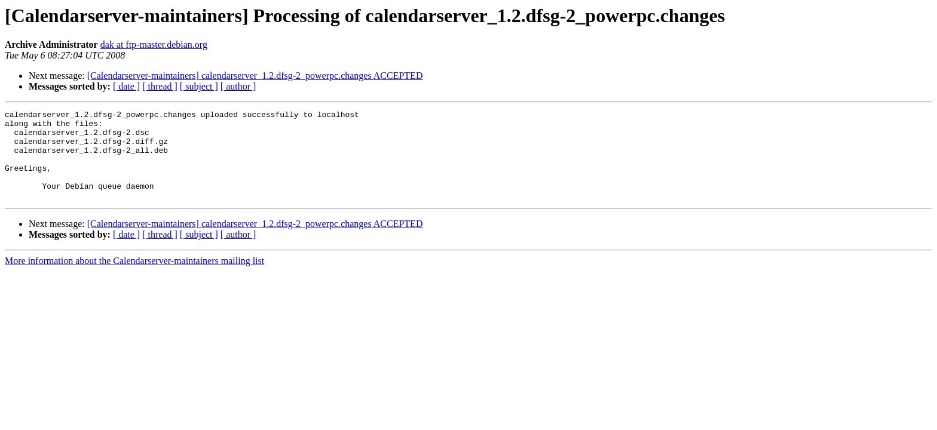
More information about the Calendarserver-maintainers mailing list (134, 279)
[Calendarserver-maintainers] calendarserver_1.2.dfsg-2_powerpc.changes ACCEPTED (255, 75)
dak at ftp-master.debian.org (153, 44)
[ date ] (126, 86)
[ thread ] (159, 86)
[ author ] (238, 86)
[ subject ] (199, 86)
